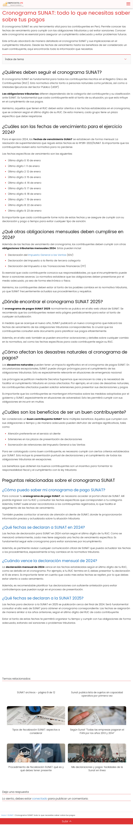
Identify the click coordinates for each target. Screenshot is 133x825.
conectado (39, 799)
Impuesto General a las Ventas (47, 255)
